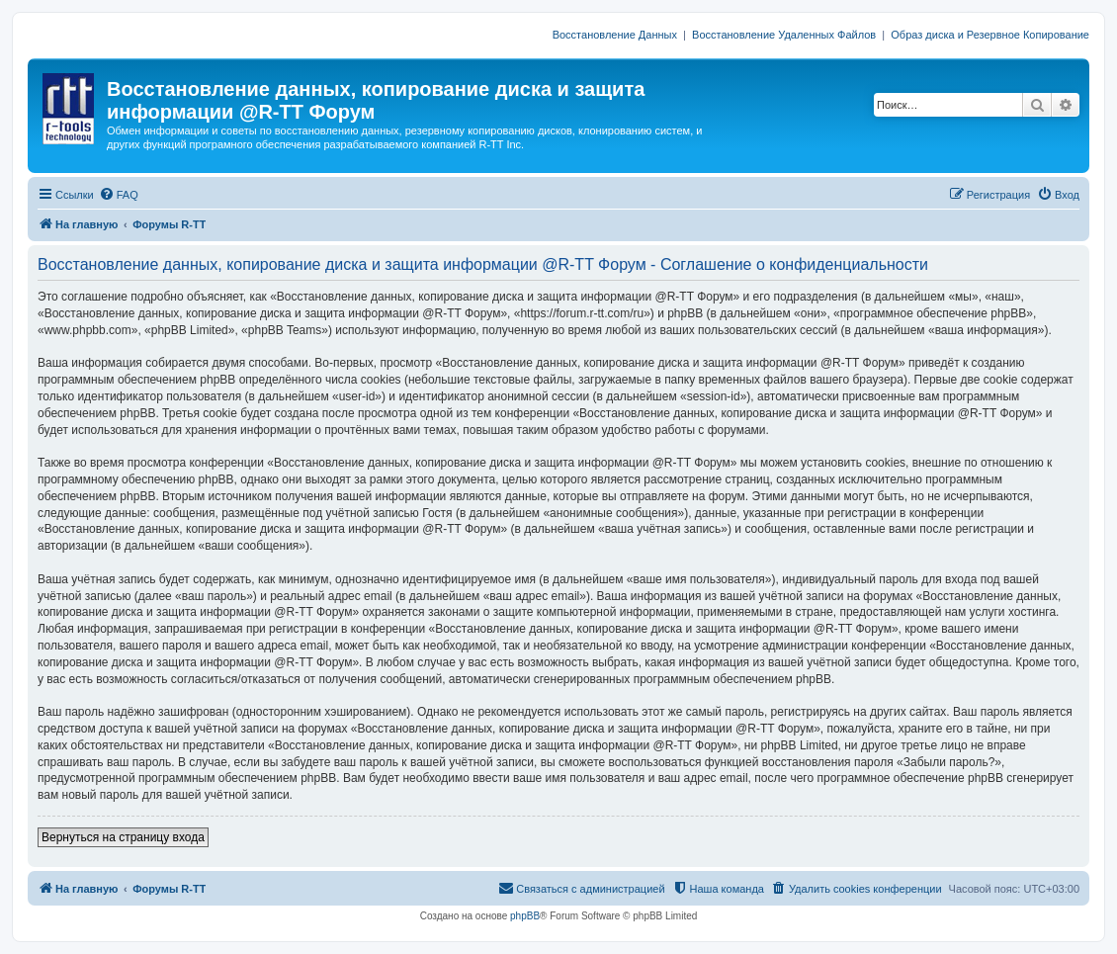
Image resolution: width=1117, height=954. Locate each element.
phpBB (525, 916)
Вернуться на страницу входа (123, 837)
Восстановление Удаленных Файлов (784, 35)
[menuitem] (118, 195)
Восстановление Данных (615, 35)
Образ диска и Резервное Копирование (990, 35)
